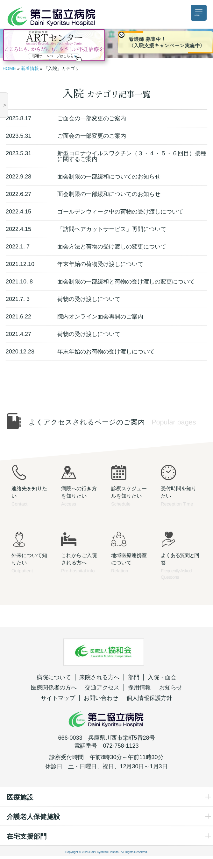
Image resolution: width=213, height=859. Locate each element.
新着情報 (30, 68)
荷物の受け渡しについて (88, 299)
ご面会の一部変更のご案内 (91, 118)
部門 (133, 677)
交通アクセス (102, 687)
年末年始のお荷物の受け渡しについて (106, 351)
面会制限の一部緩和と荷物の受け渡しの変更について (126, 281)
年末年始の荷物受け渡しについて (100, 264)
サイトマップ (58, 698)
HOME (9, 68)
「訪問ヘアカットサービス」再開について (111, 229)
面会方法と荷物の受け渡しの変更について (111, 246)
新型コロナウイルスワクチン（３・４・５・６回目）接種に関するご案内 (131, 156)
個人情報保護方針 (149, 698)
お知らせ (170, 687)
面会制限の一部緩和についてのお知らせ (108, 176)
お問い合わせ (101, 698)
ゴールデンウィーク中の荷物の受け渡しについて (120, 211)
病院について (54, 677)
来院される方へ (99, 677)
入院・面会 (162, 677)
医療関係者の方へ (54, 687)
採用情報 (139, 687)
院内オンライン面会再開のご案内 (100, 316)
